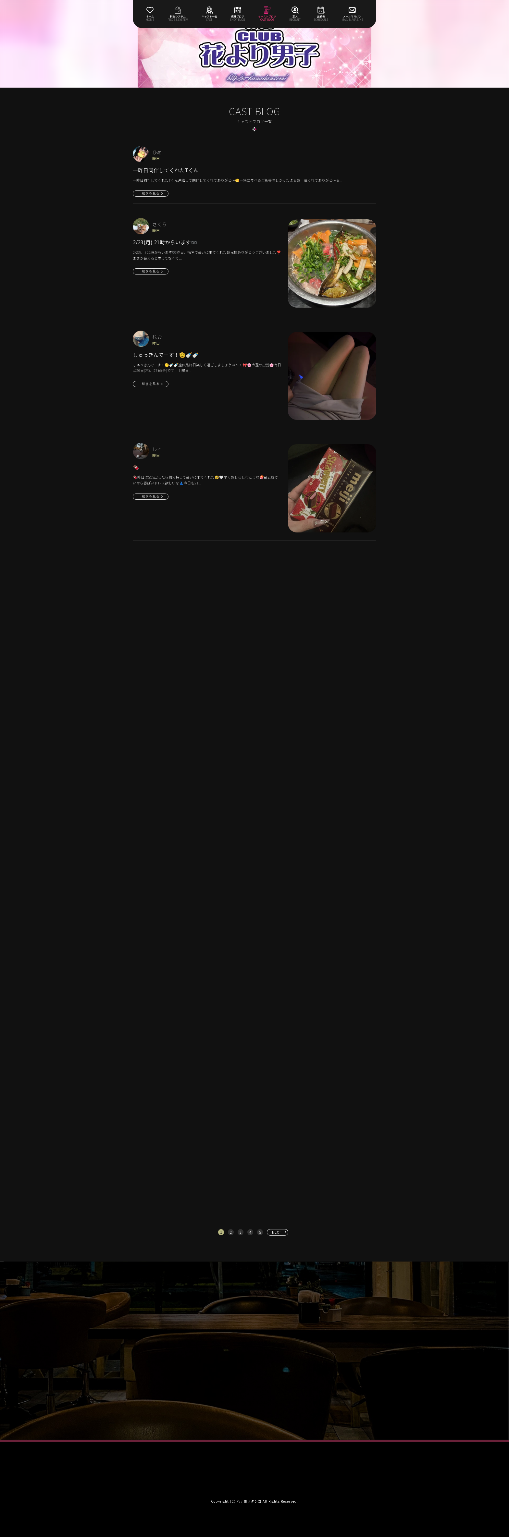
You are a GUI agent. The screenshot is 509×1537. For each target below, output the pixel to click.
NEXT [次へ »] (276, 1232)
